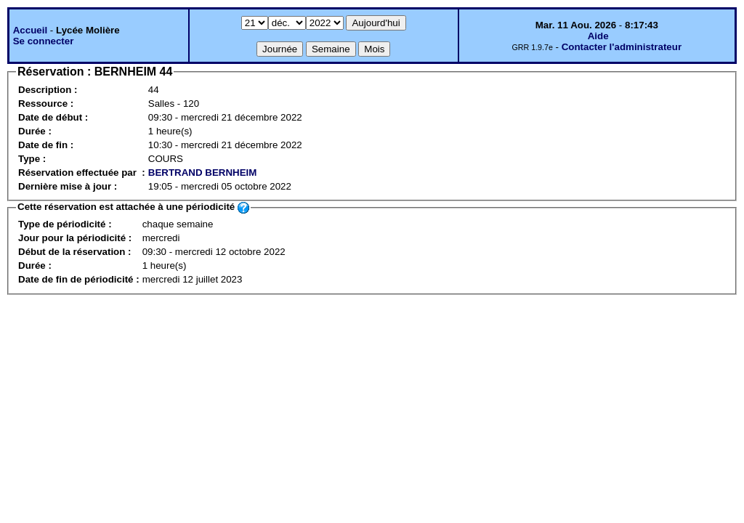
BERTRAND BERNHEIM (202, 172)
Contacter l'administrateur (622, 46)
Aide (598, 36)
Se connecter (43, 41)
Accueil (30, 30)
